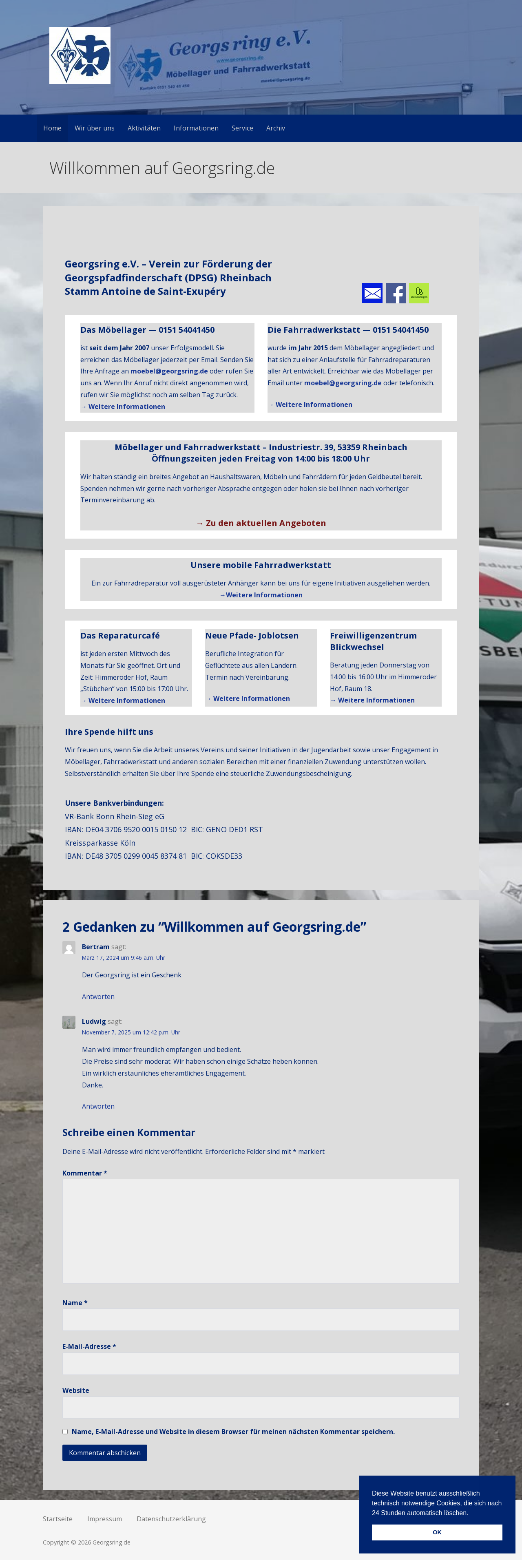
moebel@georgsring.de (169, 371)
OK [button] (437, 1532)
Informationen (196, 128)
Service (242, 128)
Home (52, 128)
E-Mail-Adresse (89, 1346)
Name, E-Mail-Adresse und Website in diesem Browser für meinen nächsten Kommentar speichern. (233, 1431)
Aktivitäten (144, 128)
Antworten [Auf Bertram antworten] (98, 996)
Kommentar (84, 1173)
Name (75, 1302)
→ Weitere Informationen (122, 406)
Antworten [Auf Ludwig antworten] (98, 1106)
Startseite (58, 1518)
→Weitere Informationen (261, 594)
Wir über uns (95, 128)
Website (75, 1390)
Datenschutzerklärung (171, 1518)
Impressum (104, 1518)
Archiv (275, 128)
